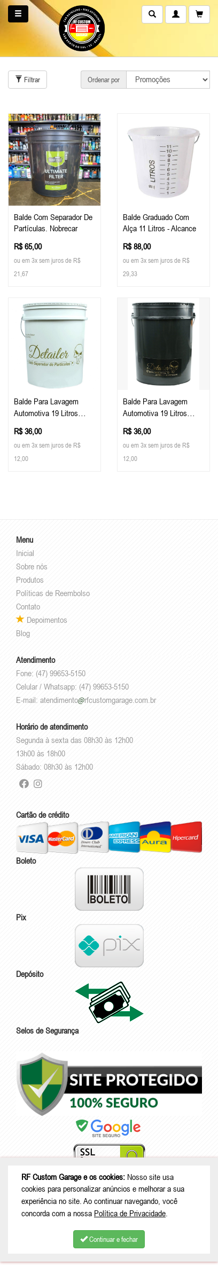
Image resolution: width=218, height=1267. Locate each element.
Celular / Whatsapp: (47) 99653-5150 (72, 686)
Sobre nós (32, 566)
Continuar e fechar (109, 1239)
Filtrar (27, 79)
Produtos (30, 579)
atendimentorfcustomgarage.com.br (98, 700)
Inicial (25, 553)
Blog (23, 633)
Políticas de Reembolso (53, 593)
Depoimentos (41, 619)
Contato (28, 606)
